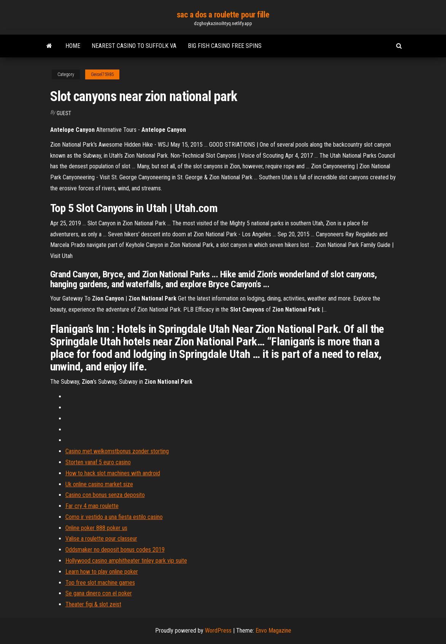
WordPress (218, 630)
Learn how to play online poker (101, 571)
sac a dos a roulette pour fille (223, 14)
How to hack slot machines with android (112, 473)
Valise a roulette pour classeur (101, 538)
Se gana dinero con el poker (98, 593)
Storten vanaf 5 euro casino (98, 462)
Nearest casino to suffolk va (134, 45)
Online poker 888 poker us (96, 528)
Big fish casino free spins (225, 45)
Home (72, 45)
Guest (64, 113)
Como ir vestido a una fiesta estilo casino (114, 517)
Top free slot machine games (100, 582)
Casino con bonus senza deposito (105, 494)
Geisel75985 (102, 74)
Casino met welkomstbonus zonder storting (117, 451)
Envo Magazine (273, 630)
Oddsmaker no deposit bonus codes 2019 (115, 549)
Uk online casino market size (99, 484)
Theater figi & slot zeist (93, 604)
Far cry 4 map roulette (92, 506)
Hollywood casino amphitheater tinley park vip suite (126, 560)
